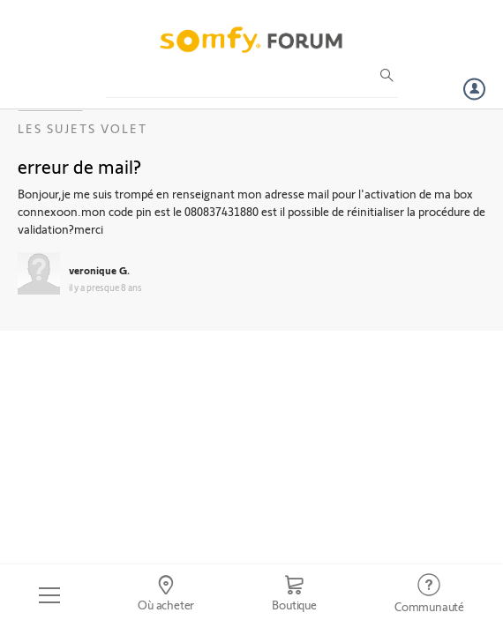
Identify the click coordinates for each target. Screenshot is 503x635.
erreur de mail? (79, 165)
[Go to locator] (166, 595)
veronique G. (99, 270)
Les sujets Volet (82, 128)
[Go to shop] (294, 595)
